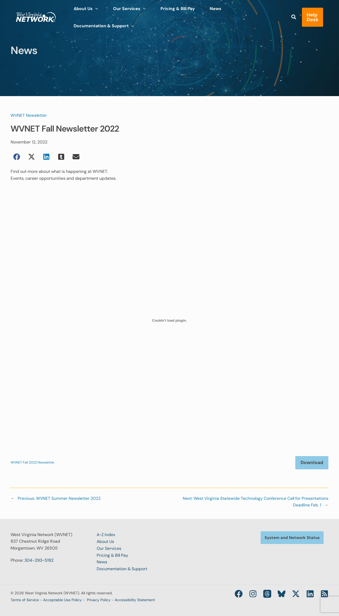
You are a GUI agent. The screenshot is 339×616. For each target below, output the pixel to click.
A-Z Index (106, 535)
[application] (93, 13)
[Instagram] (253, 593)
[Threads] (267, 593)
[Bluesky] (282, 593)
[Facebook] (239, 593)
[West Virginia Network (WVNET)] (36, 13)
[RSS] (324, 593)
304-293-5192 (38, 560)
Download (311, 463)
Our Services (109, 548)
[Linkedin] (310, 593)
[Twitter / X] (296, 593)
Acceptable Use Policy (62, 599)
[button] (290, 13)
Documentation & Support (122, 569)
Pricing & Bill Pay (113, 555)
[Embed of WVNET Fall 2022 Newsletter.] (169, 320)
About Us (106, 541)
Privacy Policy (98, 599)
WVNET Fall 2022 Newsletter (33, 463)
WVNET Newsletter (29, 115)
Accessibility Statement (135, 599)
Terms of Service (25, 599)
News (102, 562)
